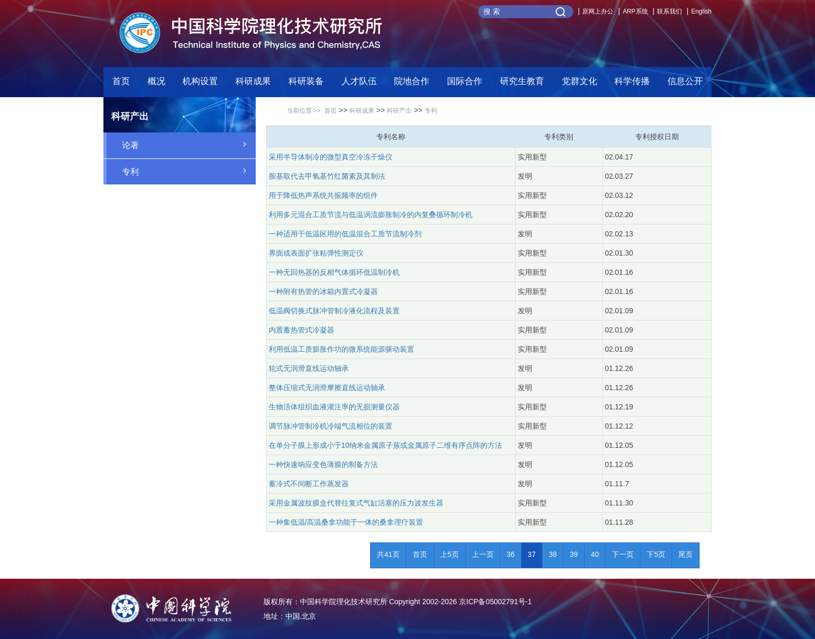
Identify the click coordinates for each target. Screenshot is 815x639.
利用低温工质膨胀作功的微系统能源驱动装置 (341, 349)
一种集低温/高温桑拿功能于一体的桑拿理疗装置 (346, 522)
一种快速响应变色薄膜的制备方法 (323, 464)
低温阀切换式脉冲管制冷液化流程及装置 (334, 311)
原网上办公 (597, 11)
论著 (189, 144)
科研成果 (361, 110)
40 (595, 554)
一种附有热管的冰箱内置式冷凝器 (323, 291)
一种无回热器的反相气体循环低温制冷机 (334, 272)
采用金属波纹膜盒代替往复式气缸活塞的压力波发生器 (356, 503)
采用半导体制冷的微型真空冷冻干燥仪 (330, 157)
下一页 (623, 554)
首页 (121, 81)
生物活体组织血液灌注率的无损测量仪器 (334, 407)
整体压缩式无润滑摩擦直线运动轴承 (327, 387)
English (701, 11)
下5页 (656, 554)
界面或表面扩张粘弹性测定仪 (316, 253)
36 (511, 554)
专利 (189, 171)
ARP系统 (635, 11)
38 (553, 554)
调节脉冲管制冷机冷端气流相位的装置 (330, 426)
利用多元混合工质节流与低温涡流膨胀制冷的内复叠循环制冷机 (370, 214)
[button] (306, 84)
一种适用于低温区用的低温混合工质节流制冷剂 (345, 234)
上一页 (483, 554)
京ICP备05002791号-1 (495, 601)
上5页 (449, 554)
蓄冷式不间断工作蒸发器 (309, 484)
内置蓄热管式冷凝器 (301, 330)
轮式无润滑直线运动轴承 (309, 368)
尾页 (685, 554)
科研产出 (399, 110)
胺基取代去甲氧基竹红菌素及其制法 (327, 176)
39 (574, 554)
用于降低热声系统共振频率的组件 (323, 195)
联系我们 (669, 11)
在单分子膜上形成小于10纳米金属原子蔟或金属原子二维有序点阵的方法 (386, 445)
